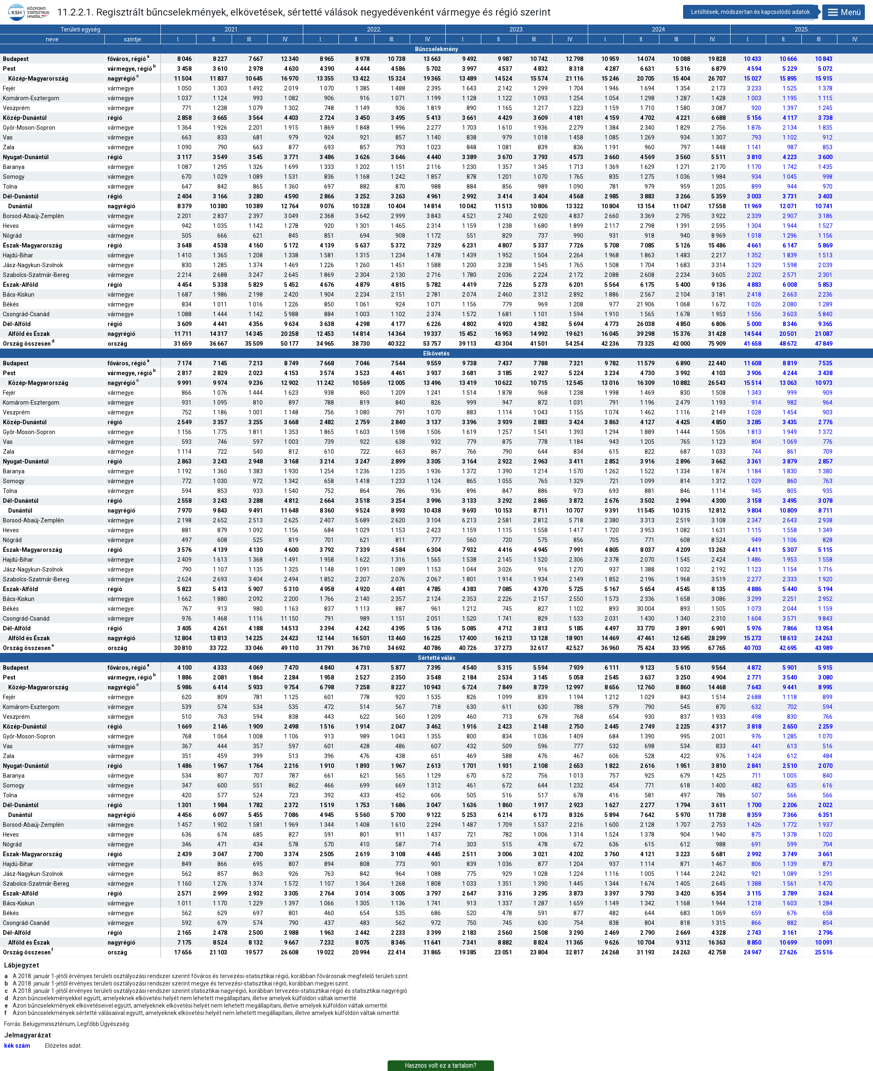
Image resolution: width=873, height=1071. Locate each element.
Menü (843, 12)
